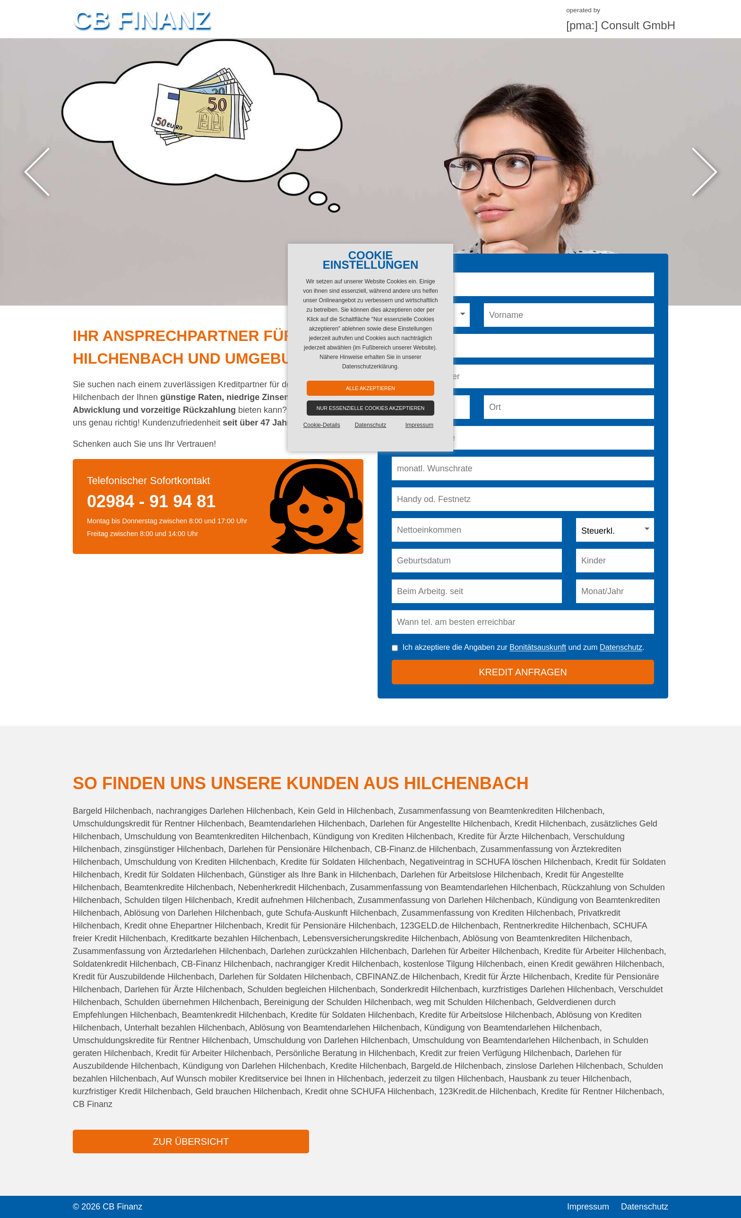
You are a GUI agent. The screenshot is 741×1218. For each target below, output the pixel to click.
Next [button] (704, 172)
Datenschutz (621, 647)
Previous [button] (37, 172)
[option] (370, 172)
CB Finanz (141, 19)
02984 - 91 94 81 (151, 501)
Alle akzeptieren (370, 388)
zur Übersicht (191, 1141)
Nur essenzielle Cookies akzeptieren (371, 408)
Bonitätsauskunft (537, 647)
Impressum (588, 1206)
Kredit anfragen (523, 672)
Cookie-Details (321, 425)
